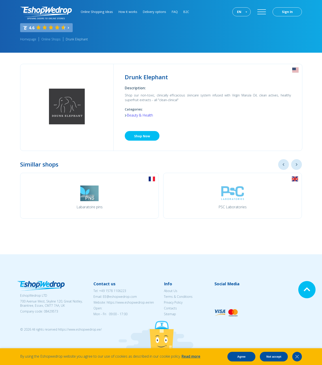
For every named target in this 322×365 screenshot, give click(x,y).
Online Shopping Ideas (97, 12)
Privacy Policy (173, 302)
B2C (186, 12)
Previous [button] (283, 164)
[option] (89, 196)
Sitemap (170, 314)
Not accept (273, 356)
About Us (170, 291)
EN (239, 12)
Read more (191, 356)
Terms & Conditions (178, 296)
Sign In (287, 12)
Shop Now (142, 136)
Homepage (28, 39)
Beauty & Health (140, 115)
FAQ (175, 12)
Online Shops (51, 39)
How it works (127, 12)
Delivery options (154, 12)
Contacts (170, 308)
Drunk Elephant (77, 39)
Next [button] (296, 164)
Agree (241, 356)
